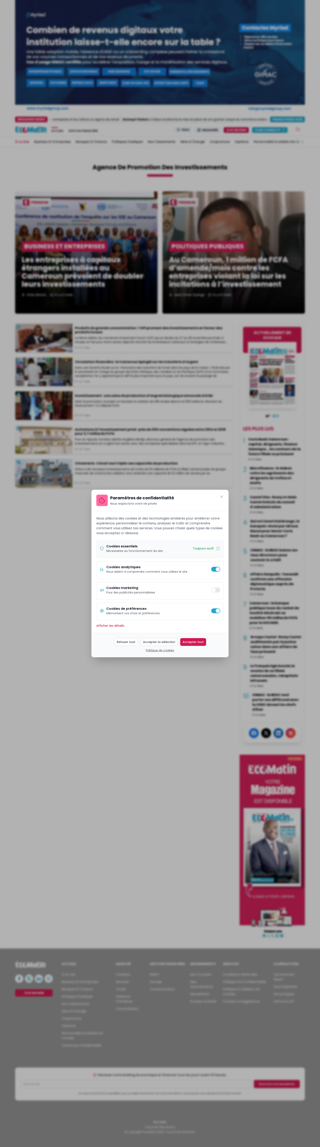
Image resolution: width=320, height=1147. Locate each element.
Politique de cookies (160, 650)
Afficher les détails (110, 626)
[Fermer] (221, 496)
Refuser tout (126, 642)
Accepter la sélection (159, 642)
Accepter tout (193, 642)
